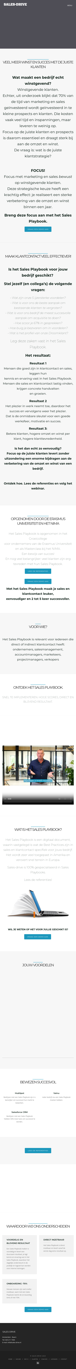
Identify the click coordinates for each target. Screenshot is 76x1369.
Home (10, 1359)
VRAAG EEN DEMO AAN (38, 229)
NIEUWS (18, 1359)
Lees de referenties (38, 571)
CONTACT (64, 1359)
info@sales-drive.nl (14, 1342)
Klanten (35, 1359)
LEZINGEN (54, 1359)
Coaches (44, 1359)
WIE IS (26, 1359)
